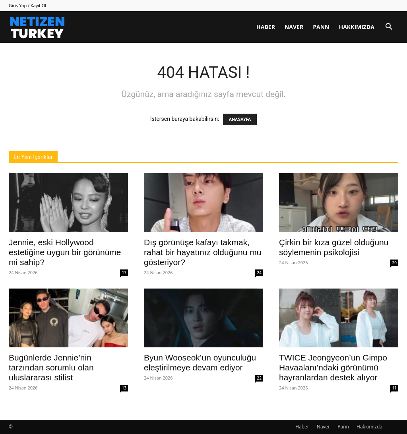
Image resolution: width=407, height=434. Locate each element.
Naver (294, 27)
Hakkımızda (356, 27)
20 (394, 262)
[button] (388, 27)
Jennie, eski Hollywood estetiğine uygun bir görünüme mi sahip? (65, 252)
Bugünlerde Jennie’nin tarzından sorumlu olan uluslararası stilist (51, 367)
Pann (321, 27)
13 (124, 388)
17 (124, 272)
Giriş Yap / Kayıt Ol (27, 5)
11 (394, 388)
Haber (265, 27)
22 (259, 378)
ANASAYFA (240, 119)
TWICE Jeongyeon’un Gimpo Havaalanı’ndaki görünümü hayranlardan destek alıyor (333, 367)
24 (259, 272)
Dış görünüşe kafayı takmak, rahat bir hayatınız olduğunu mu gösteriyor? (202, 252)
